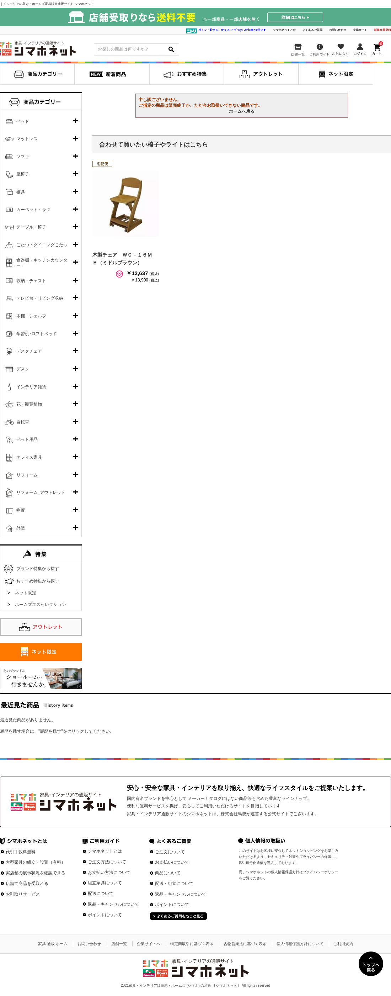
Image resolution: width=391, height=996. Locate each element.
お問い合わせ (337, 30)
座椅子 (22, 174)
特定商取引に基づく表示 (191, 944)
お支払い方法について (109, 872)
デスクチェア (29, 351)
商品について (168, 872)
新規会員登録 (382, 30)
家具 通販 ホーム (53, 944)
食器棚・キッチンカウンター (42, 263)
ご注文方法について (107, 861)
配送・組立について (174, 883)
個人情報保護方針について (300, 944)
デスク (22, 369)
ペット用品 (27, 439)
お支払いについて (172, 862)
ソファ (22, 156)
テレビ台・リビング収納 (39, 298)
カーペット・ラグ (33, 209)
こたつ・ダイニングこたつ (42, 244)
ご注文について (170, 851)
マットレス (27, 138)
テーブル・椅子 (31, 227)
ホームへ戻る (242, 111)
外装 (20, 528)
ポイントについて (105, 914)
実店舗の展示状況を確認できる (35, 872)
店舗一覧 (119, 944)
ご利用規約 (343, 944)
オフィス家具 (29, 457)
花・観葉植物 (29, 404)
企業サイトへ (148, 944)
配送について (100, 893)
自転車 (22, 422)
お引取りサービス (23, 894)
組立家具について (105, 882)
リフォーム (27, 475)
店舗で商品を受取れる (27, 883)
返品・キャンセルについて (113, 904)
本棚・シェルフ (31, 315)
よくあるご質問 (312, 30)
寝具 (20, 191)
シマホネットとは (284, 30)
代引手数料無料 (21, 851)
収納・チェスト (31, 280)
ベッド (22, 121)
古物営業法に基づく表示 (245, 944)
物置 (20, 510)
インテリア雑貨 (31, 386)
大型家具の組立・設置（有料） (35, 862)
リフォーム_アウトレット (41, 492)
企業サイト (360, 30)
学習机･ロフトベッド (36, 333)
